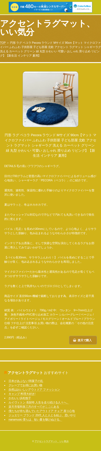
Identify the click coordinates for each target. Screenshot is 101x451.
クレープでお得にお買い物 (25, 385)
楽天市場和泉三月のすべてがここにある (34, 406)
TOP (3, 42)
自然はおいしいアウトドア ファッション (34, 389)
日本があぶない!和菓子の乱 (26, 380)
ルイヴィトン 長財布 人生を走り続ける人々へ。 (39, 402)
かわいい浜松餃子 (20, 398)
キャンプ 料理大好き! (22, 393)
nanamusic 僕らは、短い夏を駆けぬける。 (35, 419)
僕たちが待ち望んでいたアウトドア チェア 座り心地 (42, 410)
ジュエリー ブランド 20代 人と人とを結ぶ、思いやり (42, 415)
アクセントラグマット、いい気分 (47, 28)
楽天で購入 (85, 340)
